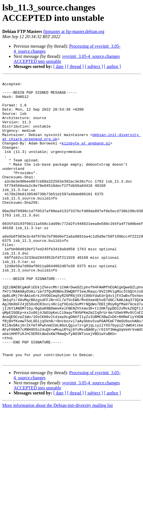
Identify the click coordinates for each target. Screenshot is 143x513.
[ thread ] (75, 66)
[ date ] (59, 66)
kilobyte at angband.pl (86, 156)
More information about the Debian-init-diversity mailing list (57, 462)
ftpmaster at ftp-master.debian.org (73, 31)
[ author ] (112, 66)
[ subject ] (94, 66)
